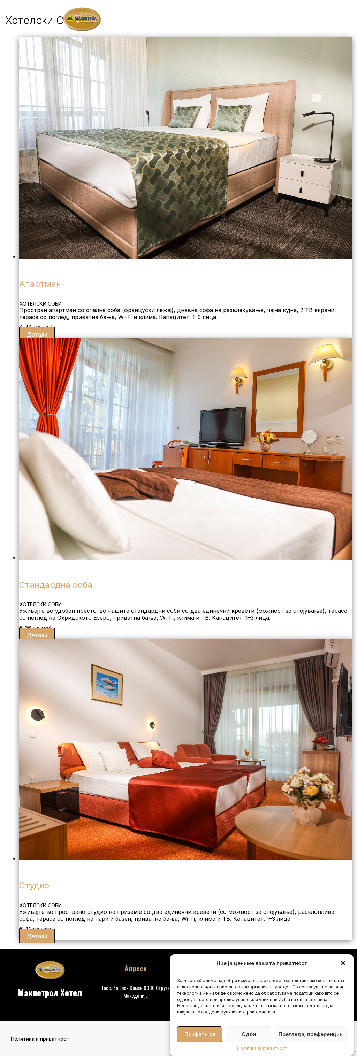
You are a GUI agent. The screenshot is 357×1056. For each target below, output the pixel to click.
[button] (343, 962)
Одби (249, 1034)
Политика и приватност (40, 1038)
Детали (36, 334)
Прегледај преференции (311, 1034)
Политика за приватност (262, 1048)
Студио (34, 885)
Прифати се (199, 1034)
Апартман (40, 284)
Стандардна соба (55, 585)
